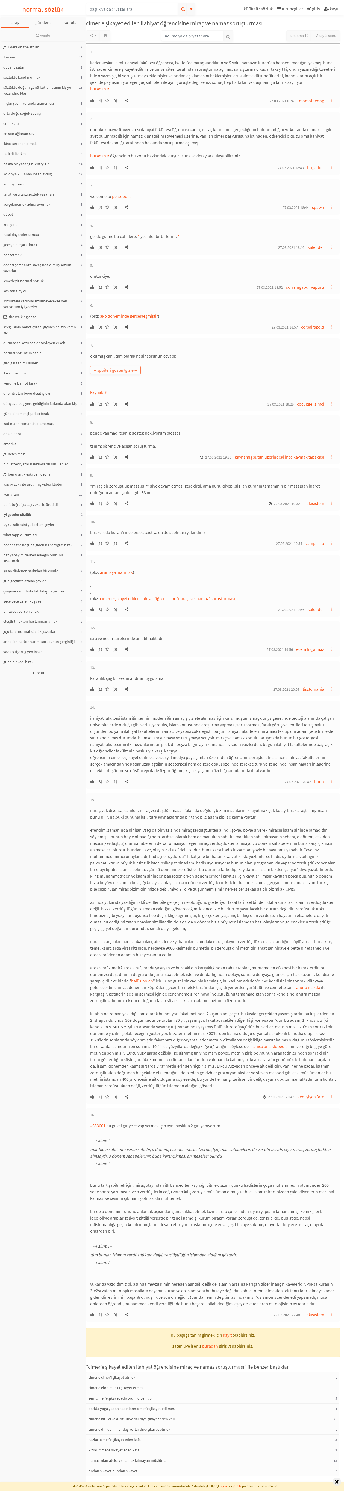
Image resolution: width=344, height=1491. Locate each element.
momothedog (311, 100)
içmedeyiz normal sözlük (23, 280)
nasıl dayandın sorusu (21, 234)
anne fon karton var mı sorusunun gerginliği (39, 641)
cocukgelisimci (310, 404)
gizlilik (237, 1486)
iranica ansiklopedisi (270, 1046)
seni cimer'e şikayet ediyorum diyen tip (120, 1398)
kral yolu (10, 224)
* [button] (139, 236)
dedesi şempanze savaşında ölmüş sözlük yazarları (37, 267)
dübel (8, 214)
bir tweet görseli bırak (21, 611)
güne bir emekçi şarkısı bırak (26, 413)
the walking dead (20, 316)
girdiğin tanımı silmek (20, 363)
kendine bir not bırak (20, 383)
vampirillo (314, 543)
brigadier (315, 167)
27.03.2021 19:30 (218, 457)
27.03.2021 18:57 (285, 327)
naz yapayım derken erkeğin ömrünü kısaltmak (33, 558)
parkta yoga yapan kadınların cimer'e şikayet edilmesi (132, 1408)
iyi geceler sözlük (17, 514)
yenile (43, 35)
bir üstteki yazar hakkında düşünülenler (35, 464)
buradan (98, 88)
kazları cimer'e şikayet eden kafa (115, 1439)
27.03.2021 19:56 (291, 609)
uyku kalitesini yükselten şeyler (28, 524)
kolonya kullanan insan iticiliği (27, 174)
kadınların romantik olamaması (28, 423)
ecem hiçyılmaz (310, 649)
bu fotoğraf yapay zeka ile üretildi (30, 504)
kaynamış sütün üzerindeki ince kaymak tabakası (279, 457)
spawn (318, 207)
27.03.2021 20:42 (298, 781)
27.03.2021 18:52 (270, 287)
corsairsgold (312, 327)
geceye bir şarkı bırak (20, 244)
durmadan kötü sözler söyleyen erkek (34, 342)
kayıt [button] (227, 1335)
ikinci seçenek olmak (20, 143)
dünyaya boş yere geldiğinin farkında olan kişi (40, 403)
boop (319, 781)
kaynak (96, 392)
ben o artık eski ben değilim (27, 474)
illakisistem (313, 503)
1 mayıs (9, 57)
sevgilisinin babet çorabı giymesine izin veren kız (39, 329)
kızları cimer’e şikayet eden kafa (114, 1450)
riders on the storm (21, 47)
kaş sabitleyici (14, 290)
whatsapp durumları (20, 534)
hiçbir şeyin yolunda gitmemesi (28, 103)
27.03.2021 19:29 (280, 404)
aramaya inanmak (116, 572)
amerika (9, 443)
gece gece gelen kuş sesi (22, 601)
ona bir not (12, 433)
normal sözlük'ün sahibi (22, 352)
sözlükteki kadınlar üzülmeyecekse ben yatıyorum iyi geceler (35, 304)
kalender (316, 247)
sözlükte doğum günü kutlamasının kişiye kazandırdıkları (37, 90)
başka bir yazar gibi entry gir (26, 163)
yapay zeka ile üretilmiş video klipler (32, 484)
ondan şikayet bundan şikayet (113, 1470)
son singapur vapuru (305, 287)
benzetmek (12, 254)
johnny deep (13, 184)
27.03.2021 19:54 (289, 543)
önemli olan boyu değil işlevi (26, 393)
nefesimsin (14, 453)
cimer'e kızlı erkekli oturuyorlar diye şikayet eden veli (132, 1418)
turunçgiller (290, 8)
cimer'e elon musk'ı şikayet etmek (116, 1387)
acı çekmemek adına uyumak (26, 204)
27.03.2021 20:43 (281, 1096)
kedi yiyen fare (311, 1096)
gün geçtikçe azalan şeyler (24, 580)
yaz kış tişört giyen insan (23, 651)
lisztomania (313, 689)
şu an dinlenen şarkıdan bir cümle (30, 570)
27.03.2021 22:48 (287, 1314)
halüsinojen (142, 981)
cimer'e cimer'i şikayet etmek (112, 1377)
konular (71, 22)
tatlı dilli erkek (15, 153)
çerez (224, 1486)
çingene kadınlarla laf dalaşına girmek (33, 591)
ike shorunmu (14, 373)
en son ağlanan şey (18, 133)
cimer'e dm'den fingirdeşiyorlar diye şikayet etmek (129, 1429)
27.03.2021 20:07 (286, 689)
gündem (43, 22)
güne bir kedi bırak (18, 661)
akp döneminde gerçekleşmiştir (129, 316)
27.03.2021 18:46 (291, 247)
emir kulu (11, 123)
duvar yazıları (14, 67)
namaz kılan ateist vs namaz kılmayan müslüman (129, 1460)
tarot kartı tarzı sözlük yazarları (28, 194)
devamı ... (42, 672)
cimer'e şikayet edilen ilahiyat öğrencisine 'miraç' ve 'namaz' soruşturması (167, 598)
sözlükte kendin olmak (21, 77)
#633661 (97, 1125)
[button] (259, 9)
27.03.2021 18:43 (291, 167)
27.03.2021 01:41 (282, 100)
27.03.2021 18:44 (296, 207)
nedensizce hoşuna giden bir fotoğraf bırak (37, 544)
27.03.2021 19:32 (287, 503)
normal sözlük (43, 9)
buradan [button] (210, 1346)
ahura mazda (308, 987)
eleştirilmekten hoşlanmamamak (30, 621)
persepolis (121, 196)
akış (15, 22)
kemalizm (11, 494)
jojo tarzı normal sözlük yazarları (29, 631)
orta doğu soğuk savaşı (22, 113)
